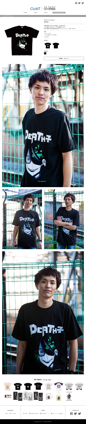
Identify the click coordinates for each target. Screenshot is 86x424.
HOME (3, 16)
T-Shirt (6, 413)
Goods (14, 413)
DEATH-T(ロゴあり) (9, 16)
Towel (10, 413)
